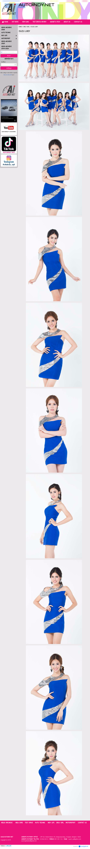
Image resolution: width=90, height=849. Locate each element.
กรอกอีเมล (3, 62)
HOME (20, 27)
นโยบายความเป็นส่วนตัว (7, 75)
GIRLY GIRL (26, 27)
